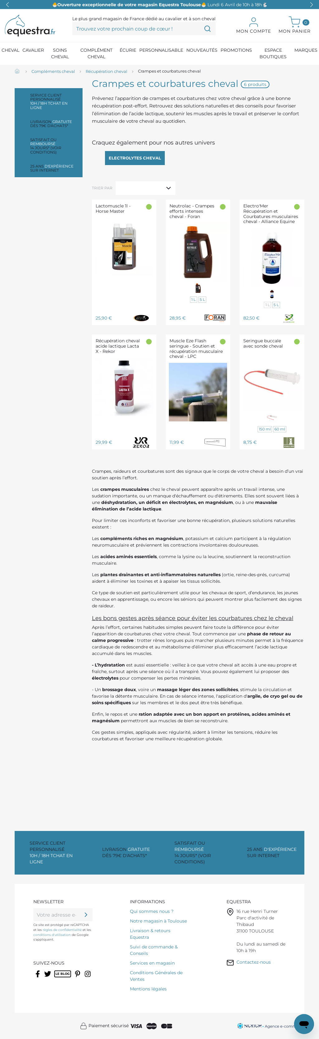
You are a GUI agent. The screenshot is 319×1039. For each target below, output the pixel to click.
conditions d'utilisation (52, 935)
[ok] (86, 914)
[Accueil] (18, 72)
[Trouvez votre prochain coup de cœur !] (144, 28)
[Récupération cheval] (106, 72)
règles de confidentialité (62, 930)
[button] (311, 4)
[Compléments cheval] (53, 72)
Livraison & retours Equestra (150, 934)
